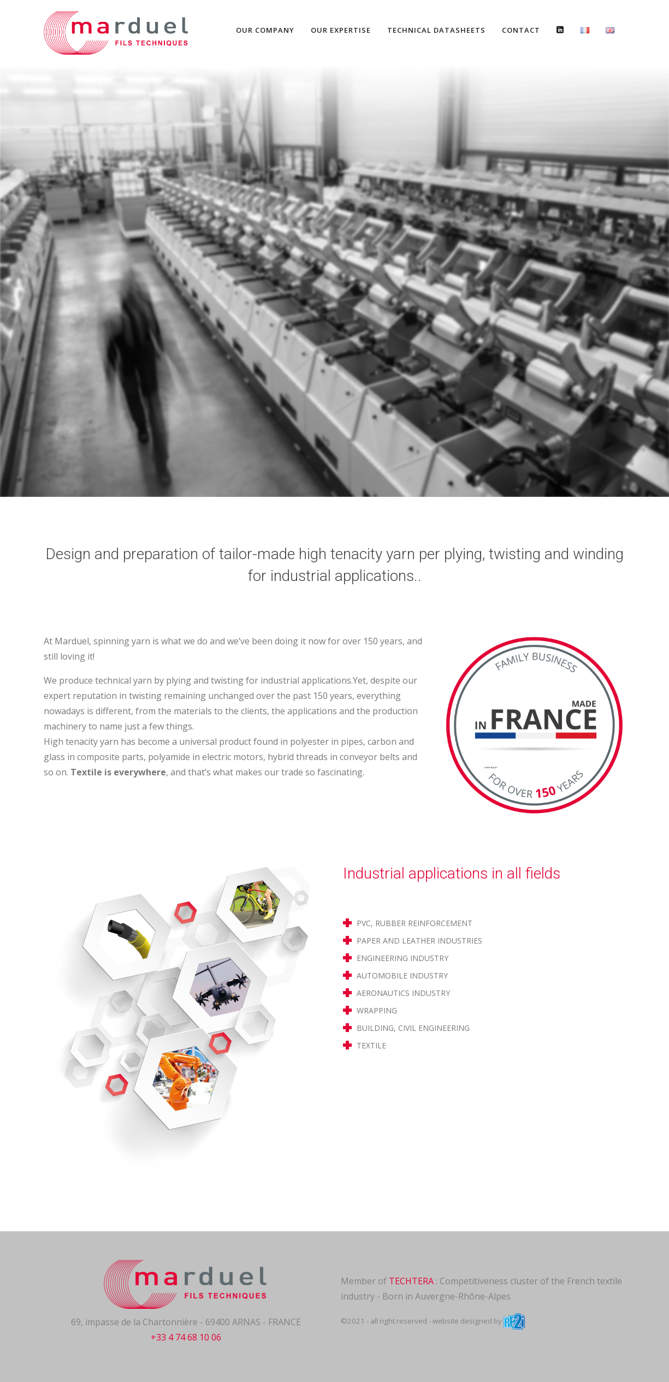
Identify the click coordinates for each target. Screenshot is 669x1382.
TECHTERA (411, 1281)
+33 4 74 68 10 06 (186, 1337)
